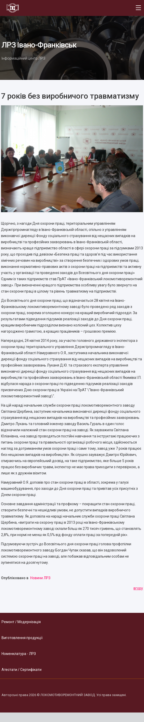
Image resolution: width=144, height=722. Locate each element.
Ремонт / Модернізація (21, 622)
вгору (138, 588)
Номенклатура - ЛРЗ (19, 654)
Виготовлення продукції (22, 638)
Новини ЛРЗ (40, 578)
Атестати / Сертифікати (22, 670)
